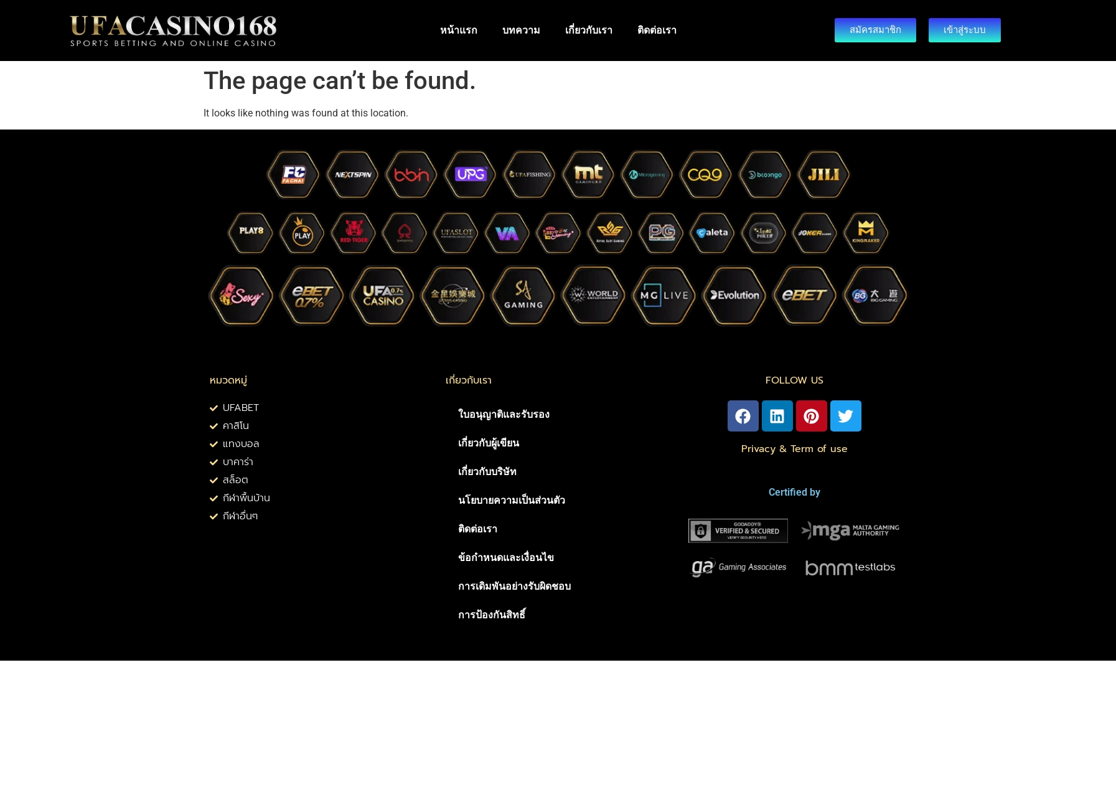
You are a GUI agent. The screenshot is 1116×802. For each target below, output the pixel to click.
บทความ (521, 30)
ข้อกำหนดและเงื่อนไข (506, 558)
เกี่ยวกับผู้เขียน (488, 443)
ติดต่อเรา (657, 30)
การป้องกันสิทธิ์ (491, 615)
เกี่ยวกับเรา (588, 30)
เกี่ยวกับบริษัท (487, 472)
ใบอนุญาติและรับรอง (504, 414)
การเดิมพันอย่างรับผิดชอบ (514, 586)
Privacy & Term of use (794, 448)
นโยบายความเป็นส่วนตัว (511, 500)
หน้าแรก (458, 30)
